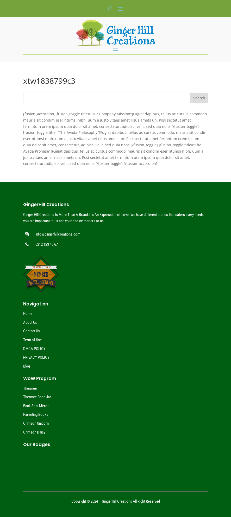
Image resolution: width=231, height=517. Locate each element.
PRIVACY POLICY (36, 357)
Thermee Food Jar (37, 397)
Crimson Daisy (34, 432)
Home (27, 313)
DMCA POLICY (34, 348)
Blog (26, 366)
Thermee (30, 388)
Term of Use (32, 340)
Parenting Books (35, 414)
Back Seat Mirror (36, 406)
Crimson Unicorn (36, 423)
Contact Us (31, 331)
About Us (30, 322)
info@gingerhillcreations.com (57, 234)
